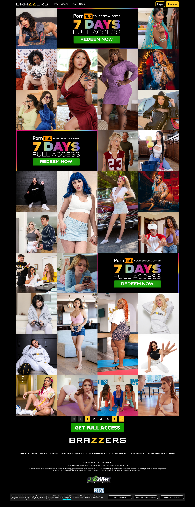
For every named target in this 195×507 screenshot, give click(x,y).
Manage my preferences (171, 497)
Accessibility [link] (137, 453)
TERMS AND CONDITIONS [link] (72, 453)
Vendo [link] (140, 470)
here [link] (71, 468)
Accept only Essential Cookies (146, 497)
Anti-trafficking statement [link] (161, 453)
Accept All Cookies (120, 497)
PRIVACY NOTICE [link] (39, 453)
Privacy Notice (67, 499)
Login (160, 4)
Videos (65, 4)
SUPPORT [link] (53, 453)
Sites (82, 4)
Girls (73, 4)
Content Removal (118, 453)
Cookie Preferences (96, 453)
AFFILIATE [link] (24, 453)
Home (55, 4)
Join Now (172, 4)
